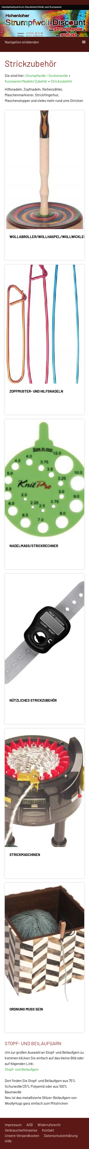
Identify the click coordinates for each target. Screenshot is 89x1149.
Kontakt (48, 1130)
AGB (29, 1125)
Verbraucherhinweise (21, 1130)
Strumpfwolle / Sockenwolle (47, 75)
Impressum (13, 1125)
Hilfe (8, 1141)
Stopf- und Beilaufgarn (22, 1069)
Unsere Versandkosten (22, 1135)
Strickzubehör (61, 81)
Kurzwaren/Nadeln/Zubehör (26, 81)
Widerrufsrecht (49, 1125)
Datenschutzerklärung (61, 1135)
